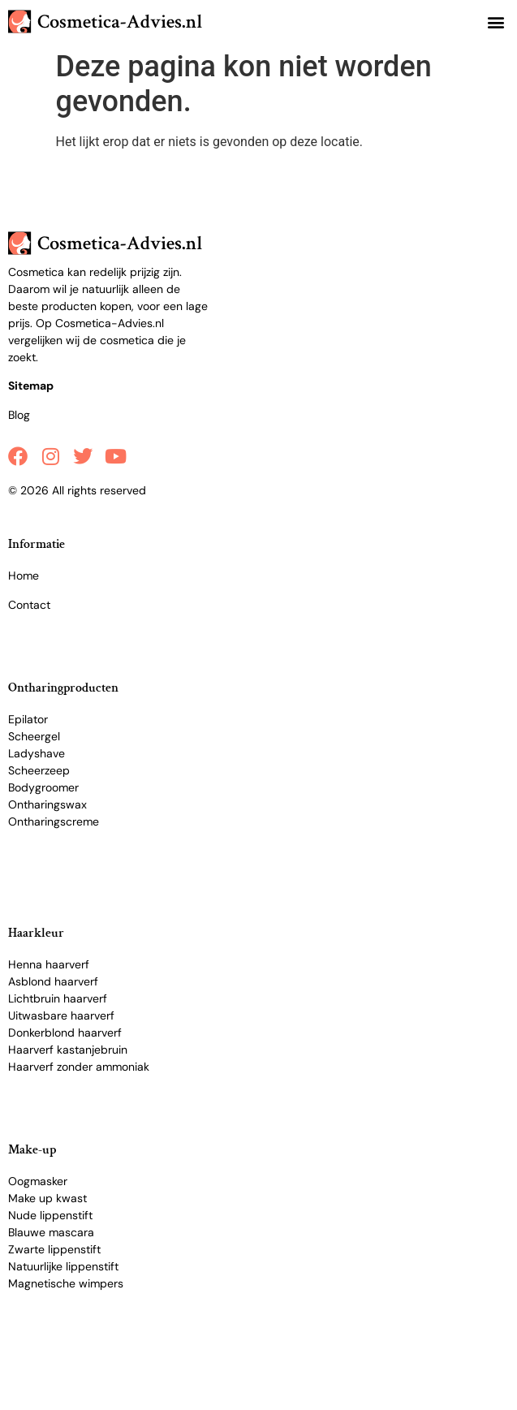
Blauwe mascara (51, 1232)
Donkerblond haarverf (65, 1032)
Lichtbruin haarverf (57, 998)
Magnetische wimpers (65, 1283)
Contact (29, 604)
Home (23, 575)
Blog (19, 414)
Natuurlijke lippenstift (63, 1266)
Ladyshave (36, 753)
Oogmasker (37, 1181)
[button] (495, 21)
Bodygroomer (43, 787)
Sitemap (31, 385)
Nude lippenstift (50, 1215)
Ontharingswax (47, 804)
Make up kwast (47, 1198)
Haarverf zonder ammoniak (78, 1066)
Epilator (28, 719)
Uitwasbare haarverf (61, 1015)
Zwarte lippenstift (54, 1249)
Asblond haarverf (53, 981)
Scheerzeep (39, 770)
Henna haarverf (48, 964)
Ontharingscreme (53, 821)
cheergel (37, 736)
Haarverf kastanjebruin (67, 1049)
